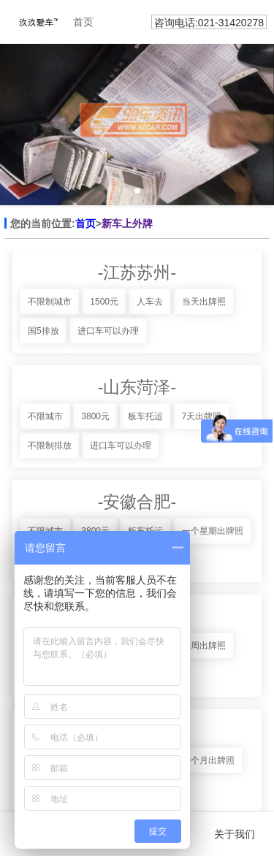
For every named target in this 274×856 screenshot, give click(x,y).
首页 (85, 223)
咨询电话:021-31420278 (209, 22)
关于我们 (234, 834)
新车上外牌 (127, 223)
